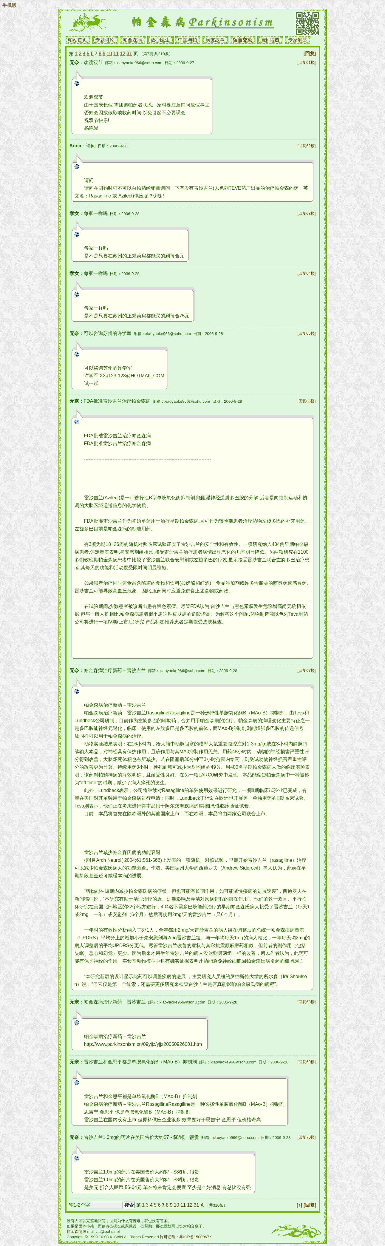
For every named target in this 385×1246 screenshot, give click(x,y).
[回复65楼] (306, 333)
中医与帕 (187, 39)
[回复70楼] (306, 1137)
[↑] (299, 1205)
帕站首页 (77, 39)
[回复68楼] (306, 1002)
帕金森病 (132, 39)
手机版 (9, 5)
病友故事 (215, 39)
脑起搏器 (269, 39)
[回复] (310, 53)
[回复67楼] (306, 670)
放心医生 (160, 39)
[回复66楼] (306, 401)
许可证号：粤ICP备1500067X (186, 1237)
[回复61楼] (306, 62)
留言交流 (242, 39)
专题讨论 (105, 39)
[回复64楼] (306, 273)
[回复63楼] (306, 213)
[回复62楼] (306, 145)
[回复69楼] (306, 1062)
